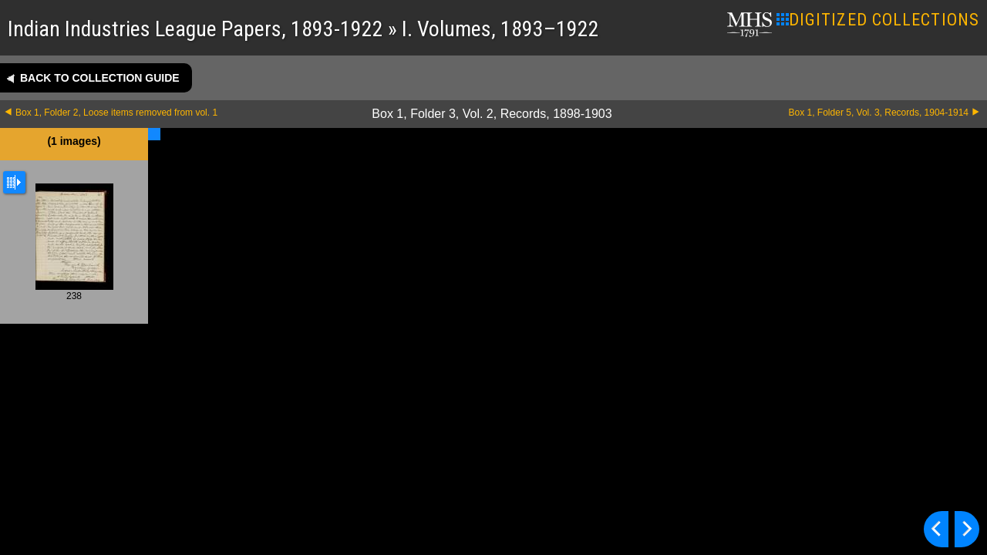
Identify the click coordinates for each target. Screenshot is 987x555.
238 (74, 242)
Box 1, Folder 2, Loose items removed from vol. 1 (116, 112)
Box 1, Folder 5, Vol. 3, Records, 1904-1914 (878, 112)
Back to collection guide (100, 78)
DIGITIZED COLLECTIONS (877, 19)
